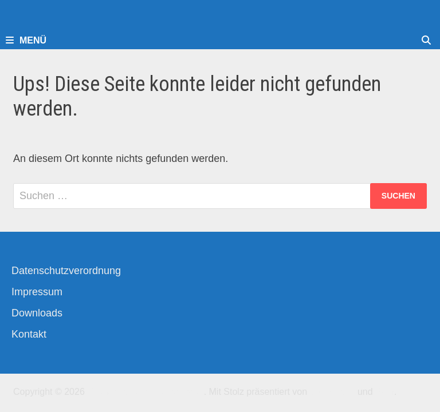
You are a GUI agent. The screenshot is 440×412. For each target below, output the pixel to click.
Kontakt (28, 334)
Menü (26, 40)
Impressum (36, 292)
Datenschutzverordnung (66, 270)
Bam (384, 392)
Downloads (36, 313)
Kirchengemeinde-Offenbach (145, 392)
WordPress (332, 392)
